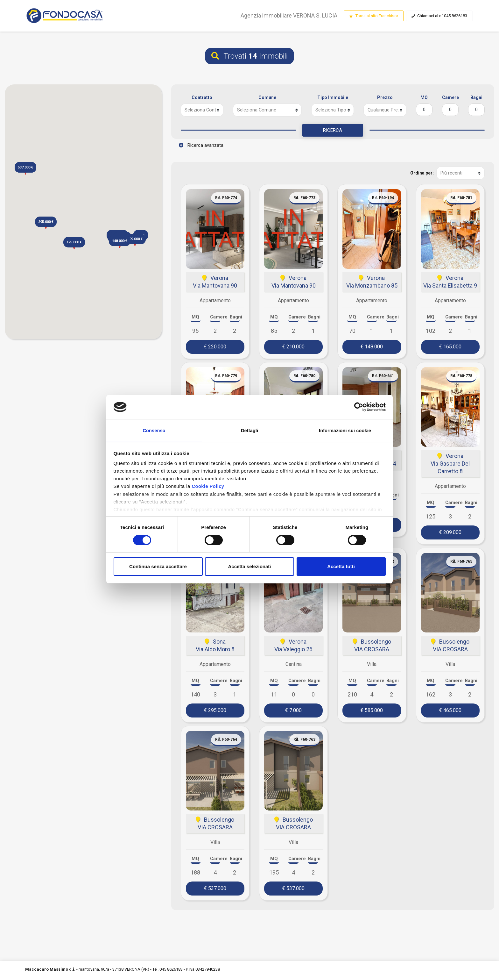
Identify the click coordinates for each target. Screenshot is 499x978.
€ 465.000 (450, 711)
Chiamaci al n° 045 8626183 (439, 16)
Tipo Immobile (332, 97)
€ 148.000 (372, 347)
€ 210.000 (293, 347)
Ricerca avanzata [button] (201, 146)
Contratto (202, 97)
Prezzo (385, 97)
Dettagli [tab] (249, 430)
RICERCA (332, 130)
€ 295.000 (215, 711)
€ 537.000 (215, 889)
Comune (267, 97)
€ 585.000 (372, 711)
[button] (120, 242)
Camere (450, 97)
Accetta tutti (341, 567)
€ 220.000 (215, 347)
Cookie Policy (208, 486)
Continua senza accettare (158, 567)
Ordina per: (421, 173)
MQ (424, 97)
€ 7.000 (293, 711)
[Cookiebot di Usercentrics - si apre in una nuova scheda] (358, 406)
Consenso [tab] (153, 430)
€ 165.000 (450, 347)
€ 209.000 (450, 533)
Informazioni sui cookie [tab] (345, 430)
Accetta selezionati (249, 567)
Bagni (476, 97)
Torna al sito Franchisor (373, 16)
